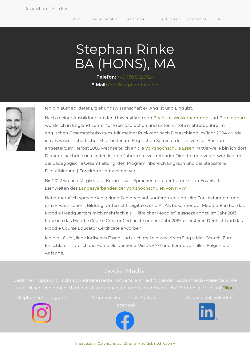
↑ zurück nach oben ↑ (157, 344)
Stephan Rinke (47, 8)
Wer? (78, 18)
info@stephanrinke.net (133, 84)
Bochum (162, 117)
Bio (217, 18)
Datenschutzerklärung (117, 344)
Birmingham (232, 117)
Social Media (104, 18)
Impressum (85, 344)
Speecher (197, 18)
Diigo (228, 287)
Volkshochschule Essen (169, 148)
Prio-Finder (168, 18)
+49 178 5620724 (135, 77)
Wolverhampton (191, 117)
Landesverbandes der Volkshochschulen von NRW (132, 188)
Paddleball (136, 18)
